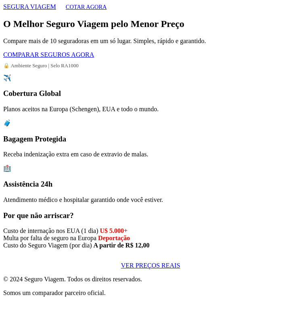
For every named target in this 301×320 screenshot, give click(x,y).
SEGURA (29, 6)
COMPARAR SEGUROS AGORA (48, 54)
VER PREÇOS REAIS (150, 265)
